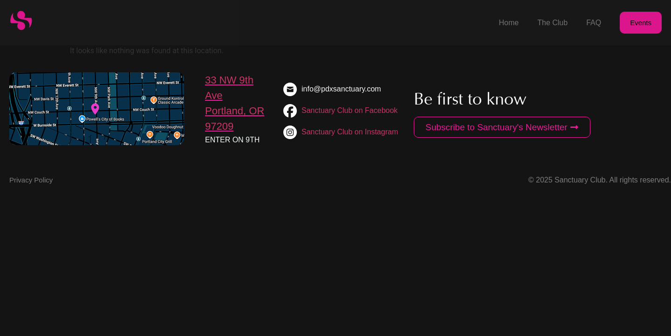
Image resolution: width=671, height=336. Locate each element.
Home (509, 23)
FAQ (593, 23)
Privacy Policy (31, 180)
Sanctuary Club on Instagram (349, 132)
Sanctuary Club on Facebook (349, 110)
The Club (552, 23)
